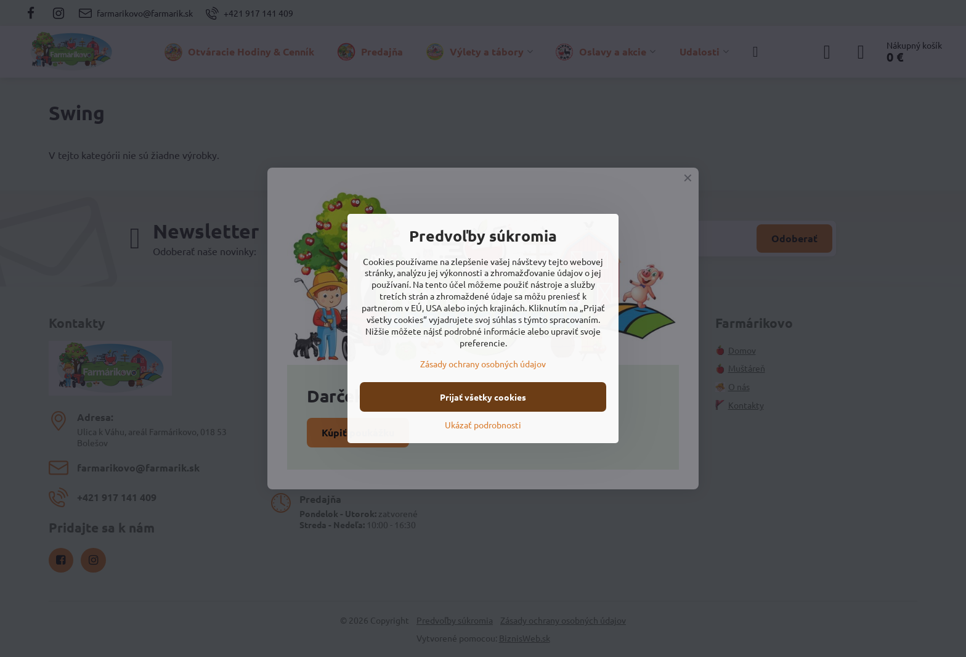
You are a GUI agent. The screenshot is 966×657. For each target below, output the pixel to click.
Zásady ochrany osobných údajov (483, 363)
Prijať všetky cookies (483, 396)
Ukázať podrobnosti (483, 424)
